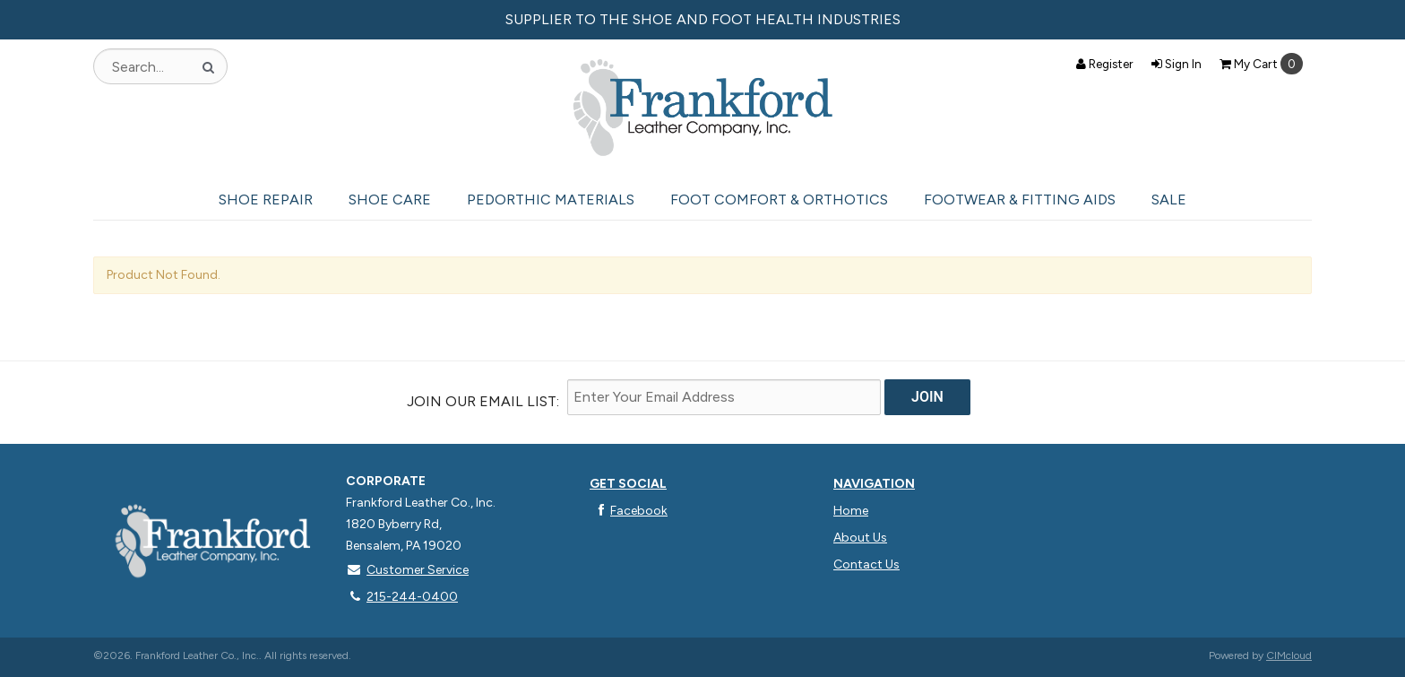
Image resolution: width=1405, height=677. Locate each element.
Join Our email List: (483, 401)
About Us (860, 537)
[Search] (208, 66)
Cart (1261, 63)
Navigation (874, 483)
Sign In (1176, 63)
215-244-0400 (402, 596)
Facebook (629, 510)
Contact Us (866, 564)
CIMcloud (1289, 655)
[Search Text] (160, 66)
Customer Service (407, 569)
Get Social (628, 483)
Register (1104, 63)
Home (850, 510)
